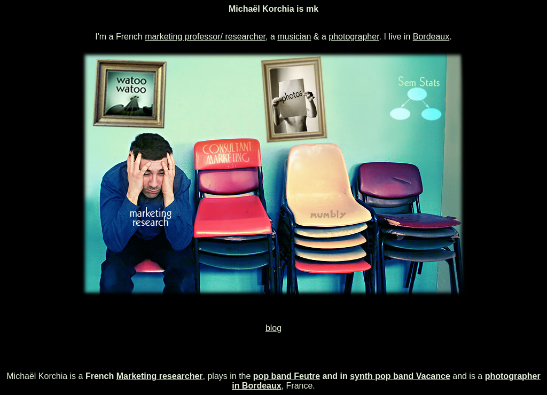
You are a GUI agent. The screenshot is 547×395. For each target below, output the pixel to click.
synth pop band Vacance (400, 376)
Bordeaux (431, 36)
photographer (354, 36)
